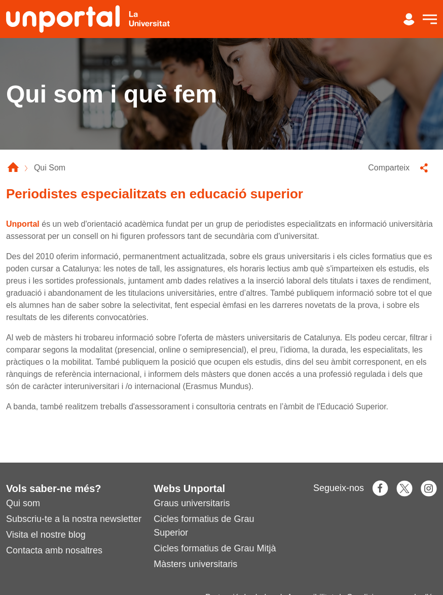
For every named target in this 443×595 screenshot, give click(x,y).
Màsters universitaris (195, 564)
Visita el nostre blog (46, 535)
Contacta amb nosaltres (54, 550)
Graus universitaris (192, 503)
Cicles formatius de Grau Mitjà (215, 548)
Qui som (23, 503)
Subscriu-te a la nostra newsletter (73, 519)
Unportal (23, 224)
